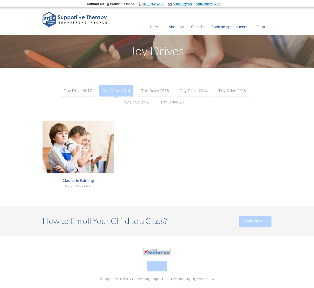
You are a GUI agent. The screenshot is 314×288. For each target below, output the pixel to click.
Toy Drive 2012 (135, 102)
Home (155, 21)
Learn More (255, 221)
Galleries (198, 21)
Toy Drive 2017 (78, 90)
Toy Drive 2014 (193, 90)
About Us (176, 21)
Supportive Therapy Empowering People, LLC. (136, 279)
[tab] (78, 91)
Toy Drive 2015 (155, 90)
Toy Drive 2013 (232, 90)
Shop (260, 21)
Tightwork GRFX (202, 279)
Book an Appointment (229, 21)
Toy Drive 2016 (116, 90)
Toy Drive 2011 (174, 102)
